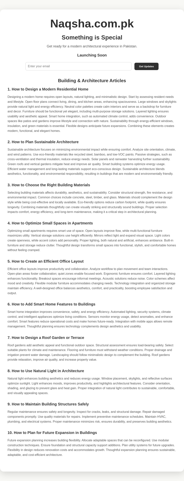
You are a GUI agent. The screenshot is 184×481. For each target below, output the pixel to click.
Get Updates (146, 66)
